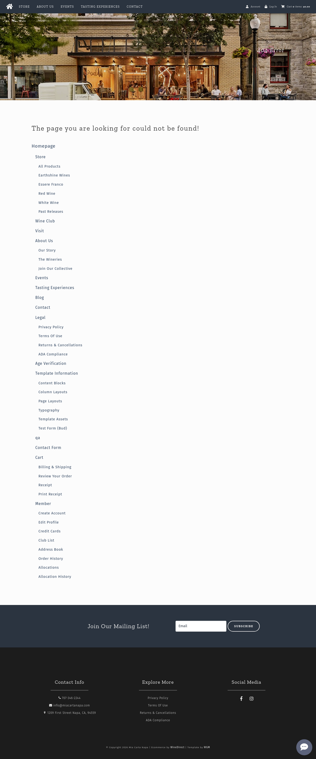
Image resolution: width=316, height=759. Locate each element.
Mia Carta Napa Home (69, 50)
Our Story (47, 250)
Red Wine (47, 193)
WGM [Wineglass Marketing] (207, 747)
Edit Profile (49, 522)
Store (24, 6)
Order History (51, 558)
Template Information (56, 373)
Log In (273, 6)
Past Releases (51, 211)
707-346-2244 (70, 698)
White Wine (49, 202)
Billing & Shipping (55, 467)
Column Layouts (53, 392)
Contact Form (48, 447)
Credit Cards (50, 531)
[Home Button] (9, 6)
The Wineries (50, 259)
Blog (39, 297)
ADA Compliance (53, 354)
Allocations (49, 567)
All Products (49, 166)
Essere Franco (51, 184)
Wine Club (45, 221)
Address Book (51, 549)
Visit (39, 231)
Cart (39, 457)
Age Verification (50, 363)
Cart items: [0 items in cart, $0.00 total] (298, 6)
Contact (135, 6)
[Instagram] (251, 698)
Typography (49, 410)
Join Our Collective (56, 268)
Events (67, 6)
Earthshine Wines (54, 175)
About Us (45, 6)
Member (43, 503)
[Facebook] (241, 698)
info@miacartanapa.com (69, 705)
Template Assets (53, 419)
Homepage (44, 146)
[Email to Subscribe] (201, 626)
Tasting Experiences (100, 6)
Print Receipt (50, 494)
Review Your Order (55, 476)
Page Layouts (50, 401)
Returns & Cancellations (60, 345)
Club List (46, 540)
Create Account (52, 513)
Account (255, 6)
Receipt (45, 485)
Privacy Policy (51, 327)
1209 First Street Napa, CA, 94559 (69, 713)
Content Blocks (52, 383)
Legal (40, 317)
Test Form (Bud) (53, 428)
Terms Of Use (50, 336)
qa (37, 437)
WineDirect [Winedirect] (177, 747)
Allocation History (55, 576)
